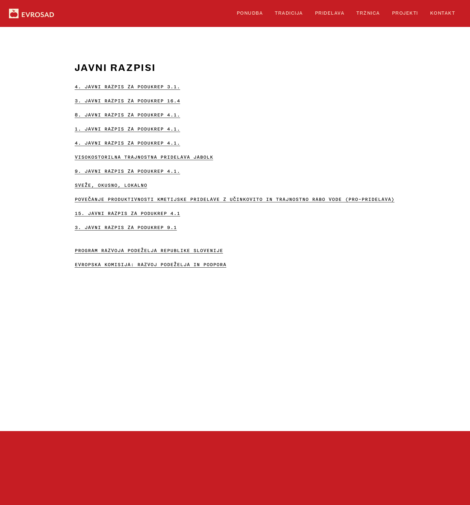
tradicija (289, 13)
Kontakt (442, 13)
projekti (405, 13)
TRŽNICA (368, 13)
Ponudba (250, 13)
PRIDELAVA (330, 13)
